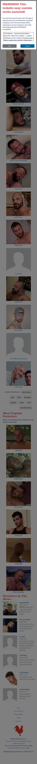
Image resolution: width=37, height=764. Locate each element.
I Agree (27, 46)
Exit (9, 46)
